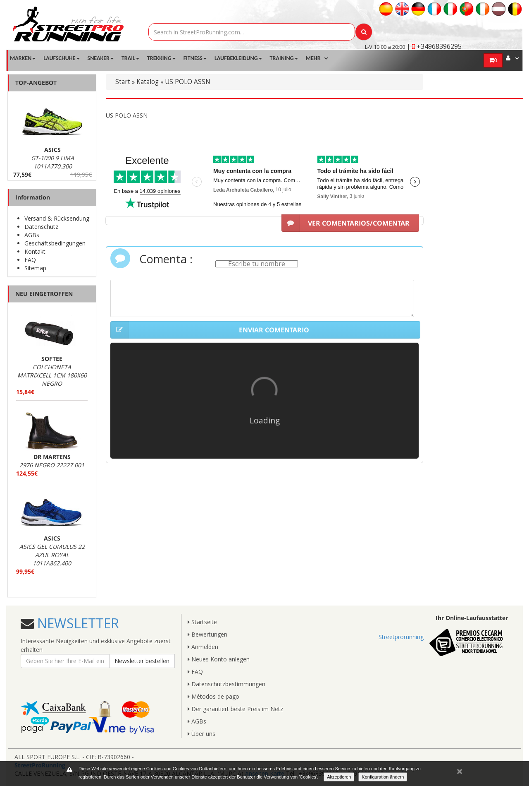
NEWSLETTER (76, 623)
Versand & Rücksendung (56, 218)
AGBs (31, 235)
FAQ (30, 260)
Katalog (147, 81)
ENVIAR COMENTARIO (209, 330)
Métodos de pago (213, 696)
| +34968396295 (434, 46)
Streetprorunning (401, 637)
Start (122, 81)
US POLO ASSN (187, 81)
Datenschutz (41, 227)
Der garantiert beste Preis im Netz (235, 709)
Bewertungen (207, 634)
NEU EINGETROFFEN (44, 294)
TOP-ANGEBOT (36, 83)
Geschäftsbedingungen (55, 243)
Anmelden (203, 647)
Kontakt (34, 251)
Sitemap (35, 268)
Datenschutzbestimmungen (226, 684)
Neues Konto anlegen (219, 659)
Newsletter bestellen (141, 661)
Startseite (202, 622)
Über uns (201, 734)
